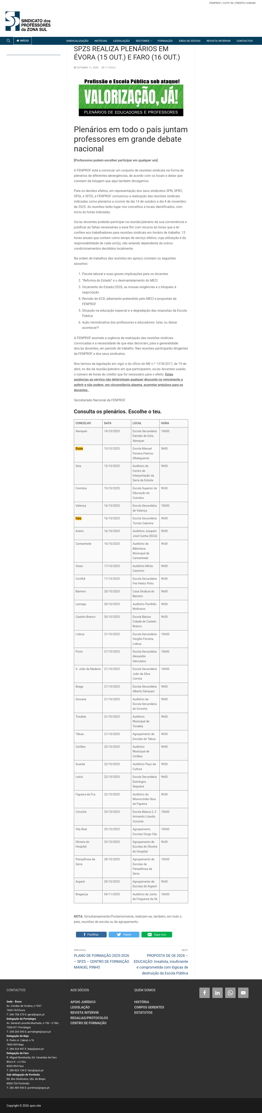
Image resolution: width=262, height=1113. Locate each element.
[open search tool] (8, 41)
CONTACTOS (16, 990)
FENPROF (215, 3)
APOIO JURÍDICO (83, 1002)
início (23, 40)
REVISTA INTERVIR (84, 1013)
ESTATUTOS (143, 1013)
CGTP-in (228, 3)
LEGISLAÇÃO (80, 1007)
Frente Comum (245, 3)
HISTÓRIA (141, 1002)
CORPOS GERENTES (149, 1007)
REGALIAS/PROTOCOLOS (89, 1018)
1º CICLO (108, 67)
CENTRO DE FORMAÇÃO (88, 1023)
